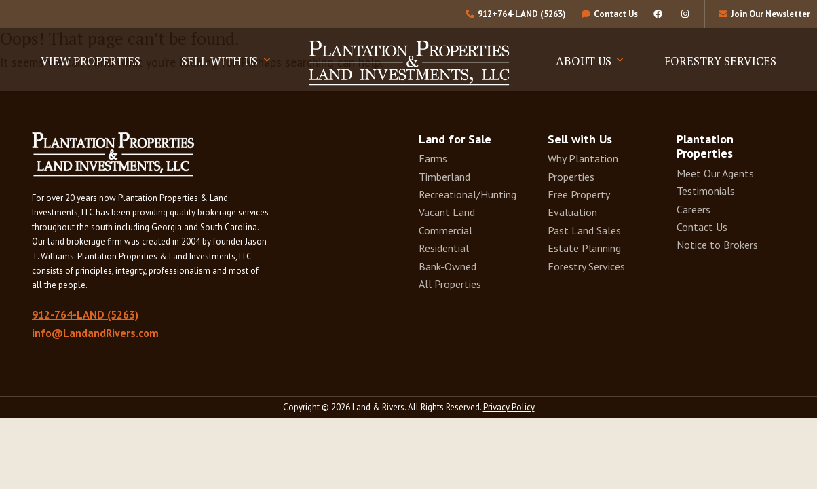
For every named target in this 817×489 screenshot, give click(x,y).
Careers (693, 209)
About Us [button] (585, 61)
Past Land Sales (584, 230)
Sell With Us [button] (221, 61)
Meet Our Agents (715, 173)
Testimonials (706, 191)
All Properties (450, 284)
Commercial (445, 230)
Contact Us (702, 227)
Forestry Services (720, 61)
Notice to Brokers (717, 244)
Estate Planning (584, 248)
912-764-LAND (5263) (85, 314)
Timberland (444, 176)
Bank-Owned (447, 266)
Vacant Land (447, 212)
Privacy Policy (509, 407)
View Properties (90, 61)
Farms (433, 158)
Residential (444, 248)
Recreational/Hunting (467, 194)
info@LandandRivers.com (95, 333)
